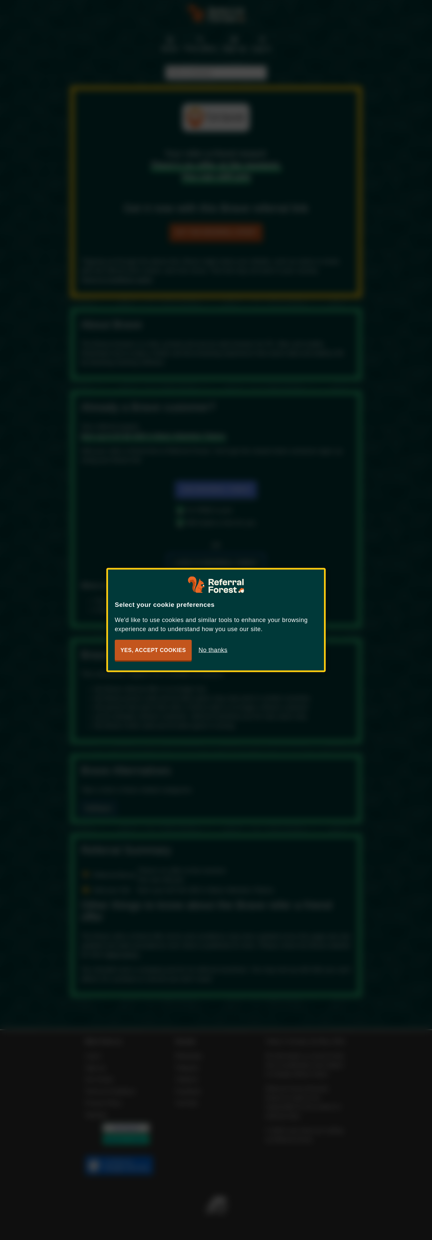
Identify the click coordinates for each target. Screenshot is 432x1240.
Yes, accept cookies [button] (153, 650)
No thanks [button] (212, 650)
